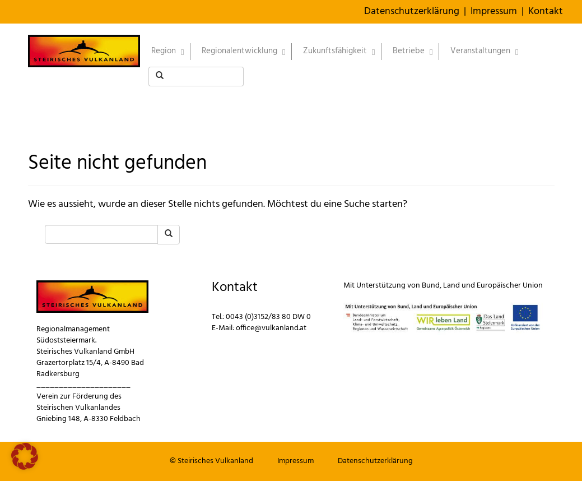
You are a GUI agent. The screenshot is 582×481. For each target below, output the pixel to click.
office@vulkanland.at (271, 328)
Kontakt (545, 11)
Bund (431, 285)
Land (451, 285)
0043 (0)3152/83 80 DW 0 (268, 317)
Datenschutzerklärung (411, 11)
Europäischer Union (510, 285)
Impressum (494, 11)
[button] (24, 456)
